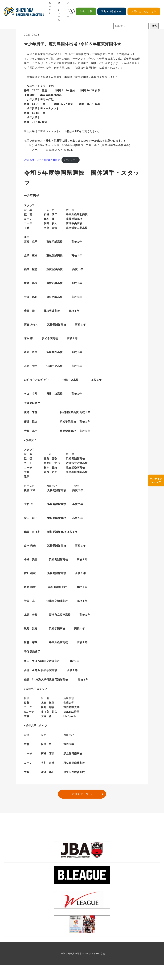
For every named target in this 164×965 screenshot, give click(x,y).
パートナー (68, 10)
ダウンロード (71, 160)
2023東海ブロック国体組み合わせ (42, 160)
